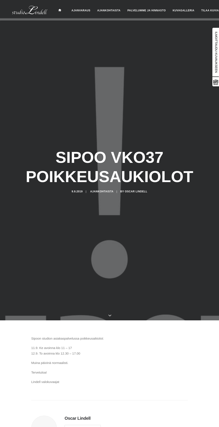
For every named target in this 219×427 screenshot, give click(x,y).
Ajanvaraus (75, 10)
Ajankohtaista (103, 10)
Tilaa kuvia (205, 10)
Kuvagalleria (178, 10)
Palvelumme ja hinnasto (141, 10)
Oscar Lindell (136, 190)
